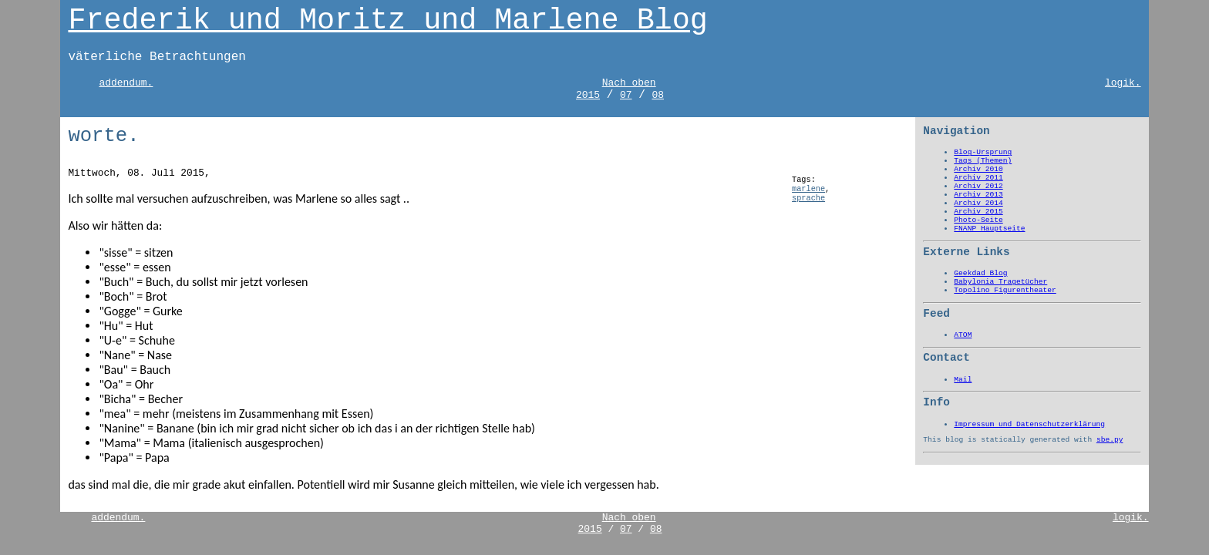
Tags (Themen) (983, 160)
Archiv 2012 (978, 186)
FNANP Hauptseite (989, 228)
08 (658, 95)
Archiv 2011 (978, 177)
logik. (1123, 83)
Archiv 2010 (978, 169)
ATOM (963, 335)
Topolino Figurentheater (1005, 290)
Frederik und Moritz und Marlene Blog (387, 21)
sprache (808, 198)
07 (626, 95)
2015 (588, 95)
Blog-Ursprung (983, 152)
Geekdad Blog (980, 273)
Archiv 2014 (978, 203)
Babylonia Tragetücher (1000, 282)
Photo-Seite (978, 220)
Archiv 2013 (978, 194)
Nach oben (629, 83)
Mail (963, 379)
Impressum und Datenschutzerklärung (1029, 424)
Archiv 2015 (978, 211)
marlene (808, 188)
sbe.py (1109, 440)
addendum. (126, 83)
